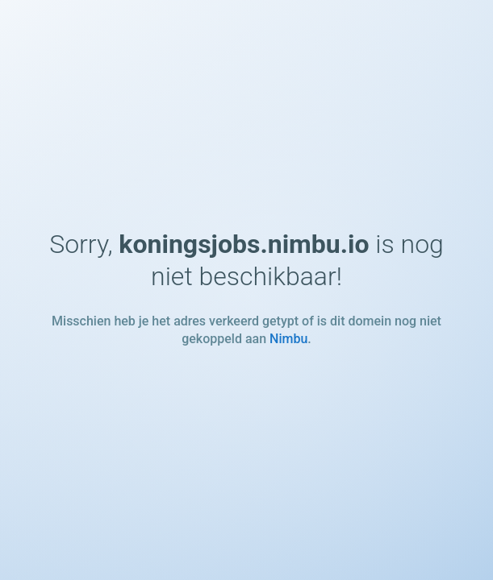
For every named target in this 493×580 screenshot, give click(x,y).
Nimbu (288, 338)
